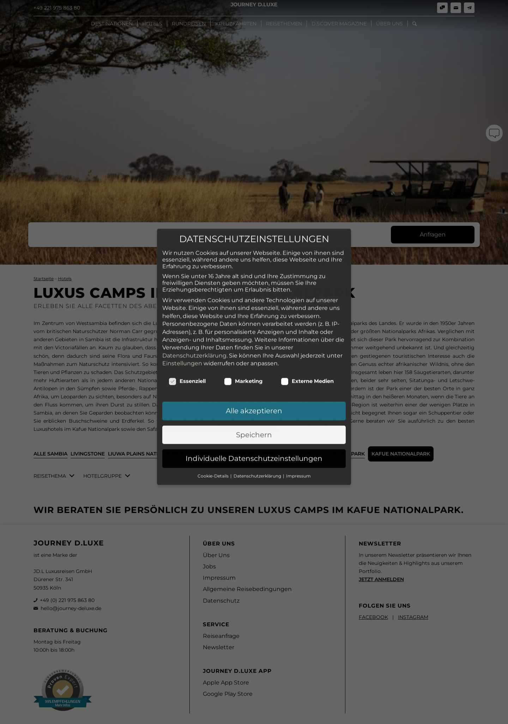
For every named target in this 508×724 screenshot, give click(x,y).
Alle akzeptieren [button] (254, 361)
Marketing (243, 331)
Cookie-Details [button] (214, 426)
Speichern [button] (254, 385)
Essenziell (187, 331)
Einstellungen (182, 313)
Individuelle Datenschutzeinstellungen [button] (254, 408)
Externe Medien (307, 331)
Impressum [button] (298, 426)
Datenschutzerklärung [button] (258, 426)
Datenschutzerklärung (194, 305)
